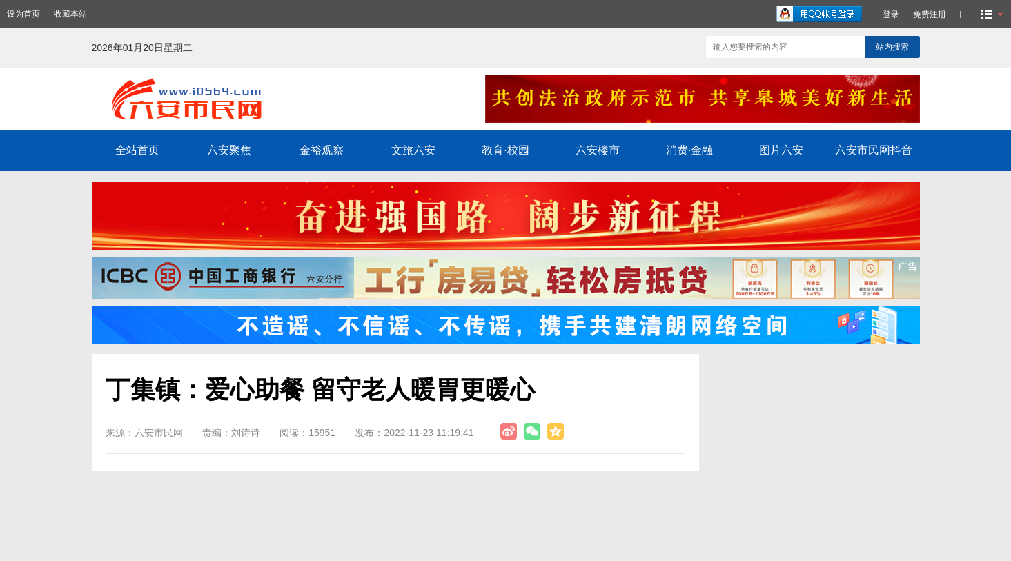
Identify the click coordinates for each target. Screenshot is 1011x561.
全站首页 (137, 150)
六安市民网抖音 (873, 150)
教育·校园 (505, 150)
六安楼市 (598, 150)
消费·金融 (689, 150)
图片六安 (781, 150)
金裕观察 (322, 150)
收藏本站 (70, 14)
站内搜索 (892, 47)
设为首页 (23, 14)
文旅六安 (413, 150)
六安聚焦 (229, 150)
